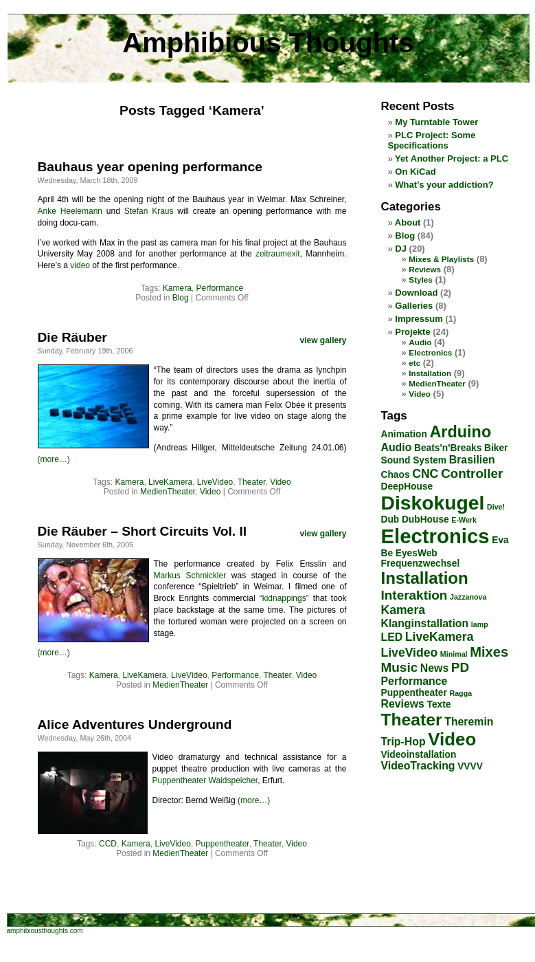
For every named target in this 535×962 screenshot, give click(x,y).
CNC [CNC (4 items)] (425, 474)
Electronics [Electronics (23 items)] (435, 536)
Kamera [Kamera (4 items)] (403, 610)
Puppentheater (222, 844)
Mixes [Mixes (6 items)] (489, 651)
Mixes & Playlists (441, 258)
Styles (420, 279)
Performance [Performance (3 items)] (414, 681)
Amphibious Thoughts (267, 43)
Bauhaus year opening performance (150, 167)
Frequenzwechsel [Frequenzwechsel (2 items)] (420, 563)
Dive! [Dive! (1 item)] (496, 507)
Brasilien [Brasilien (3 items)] (472, 460)
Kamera (177, 288)
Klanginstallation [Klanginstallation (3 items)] (425, 623)
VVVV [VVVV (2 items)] (470, 766)
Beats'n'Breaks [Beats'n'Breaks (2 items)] (447, 448)
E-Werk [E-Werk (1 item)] (464, 520)
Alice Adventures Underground (135, 724)
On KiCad (415, 171)
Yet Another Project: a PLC (451, 158)
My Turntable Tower (436, 122)
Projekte (412, 332)
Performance (220, 288)
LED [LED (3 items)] (392, 637)
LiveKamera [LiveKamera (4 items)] (439, 637)
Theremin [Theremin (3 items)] (468, 722)
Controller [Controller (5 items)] (472, 473)
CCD (108, 844)
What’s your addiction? (444, 184)
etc (414, 362)
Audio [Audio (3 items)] (396, 447)
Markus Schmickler (190, 575)
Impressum (418, 319)
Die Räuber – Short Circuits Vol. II (142, 531)
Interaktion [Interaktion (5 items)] (414, 595)
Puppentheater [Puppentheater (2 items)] (414, 693)
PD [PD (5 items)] (460, 667)
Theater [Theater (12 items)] (411, 719)
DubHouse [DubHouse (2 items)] (425, 519)
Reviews (425, 269)
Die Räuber (72, 337)
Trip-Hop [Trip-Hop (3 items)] (403, 741)
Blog (180, 298)
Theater (252, 482)
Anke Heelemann (70, 211)
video (80, 265)
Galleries (414, 305)
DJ (401, 248)
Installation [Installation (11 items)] (424, 578)
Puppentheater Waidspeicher (205, 780)
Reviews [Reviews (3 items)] (402, 704)
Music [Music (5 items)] (399, 667)
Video (280, 482)
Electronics (430, 352)
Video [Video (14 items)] (452, 739)
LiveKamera (170, 482)
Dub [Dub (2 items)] (390, 519)
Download (416, 292)
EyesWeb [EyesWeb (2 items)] (416, 553)
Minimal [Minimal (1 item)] (454, 654)
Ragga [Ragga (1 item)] (461, 693)
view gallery (322, 340)
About (408, 222)
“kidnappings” (284, 598)
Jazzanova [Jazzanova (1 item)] (468, 597)
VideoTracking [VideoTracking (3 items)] (418, 766)
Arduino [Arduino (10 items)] (460, 432)
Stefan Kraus (149, 211)
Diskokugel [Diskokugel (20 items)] (433, 503)
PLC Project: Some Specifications (432, 140)
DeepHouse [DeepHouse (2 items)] (407, 486)
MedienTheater (167, 491)
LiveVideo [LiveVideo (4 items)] (409, 652)
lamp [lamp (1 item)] (479, 624)
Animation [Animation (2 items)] (404, 434)
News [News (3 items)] (434, 668)
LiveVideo (215, 482)
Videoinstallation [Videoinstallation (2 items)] (419, 755)
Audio (420, 342)
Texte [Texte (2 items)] (439, 704)
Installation (430, 373)
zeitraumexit (277, 254)
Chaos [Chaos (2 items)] (395, 475)
